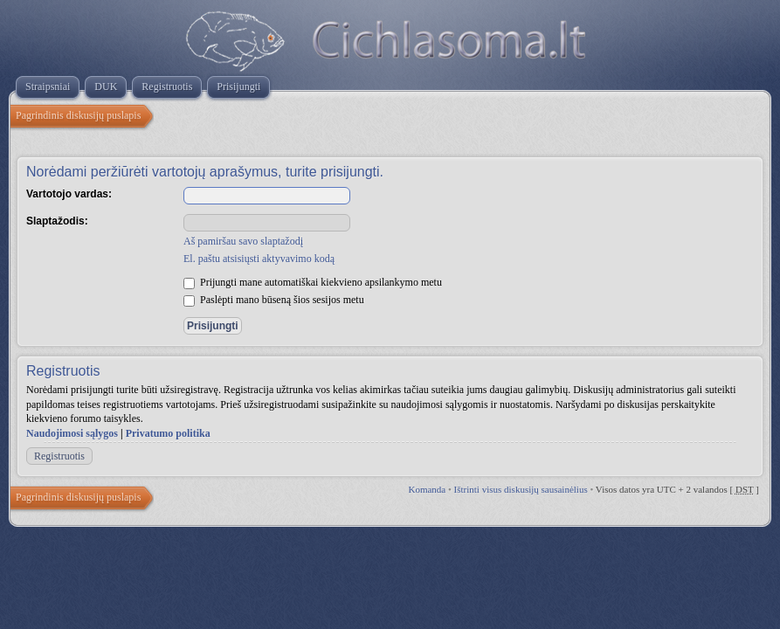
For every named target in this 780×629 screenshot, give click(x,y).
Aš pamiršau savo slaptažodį (243, 241)
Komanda (426, 489)
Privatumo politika (168, 433)
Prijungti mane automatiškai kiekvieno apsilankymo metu (312, 282)
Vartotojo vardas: (69, 194)
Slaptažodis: (57, 221)
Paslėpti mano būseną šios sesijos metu (273, 300)
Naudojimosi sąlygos (72, 433)
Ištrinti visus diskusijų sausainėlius (521, 489)
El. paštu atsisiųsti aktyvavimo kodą (259, 258)
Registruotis (59, 456)
